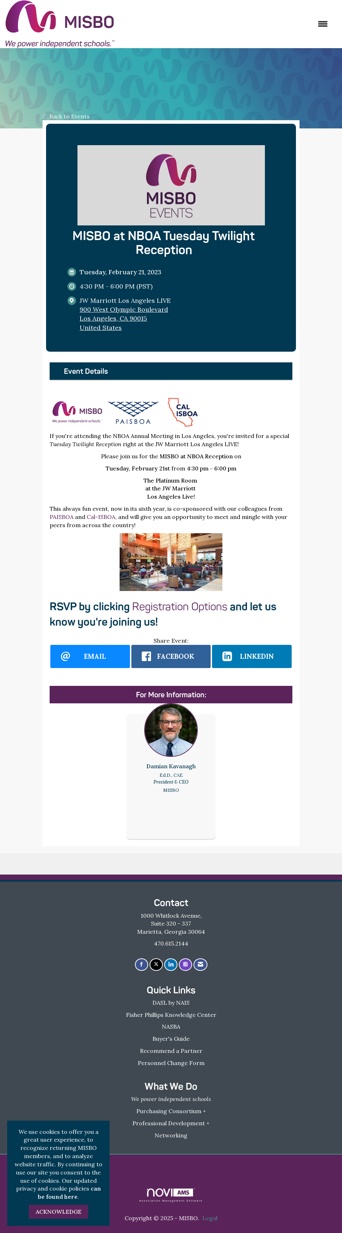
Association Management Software (171, 1195)
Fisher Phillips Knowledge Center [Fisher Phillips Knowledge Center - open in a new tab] (171, 1014)
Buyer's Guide (171, 1038)
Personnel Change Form (171, 1062)
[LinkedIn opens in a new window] (252, 656)
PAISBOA (62, 516)
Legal (209, 1218)
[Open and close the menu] (224, 24)
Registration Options (179, 606)
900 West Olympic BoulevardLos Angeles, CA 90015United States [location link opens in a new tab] (124, 318)
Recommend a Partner (171, 1050)
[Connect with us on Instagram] (185, 964)
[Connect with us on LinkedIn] (170, 964)
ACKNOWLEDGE (58, 1211)
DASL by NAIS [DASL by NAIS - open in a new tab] (171, 1002)
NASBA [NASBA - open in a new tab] (171, 1026)
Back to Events (66, 116)
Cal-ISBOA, (102, 516)
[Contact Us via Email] (200, 964)
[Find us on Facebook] (141, 964)
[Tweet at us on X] (156, 964)
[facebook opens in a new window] (171, 656)
